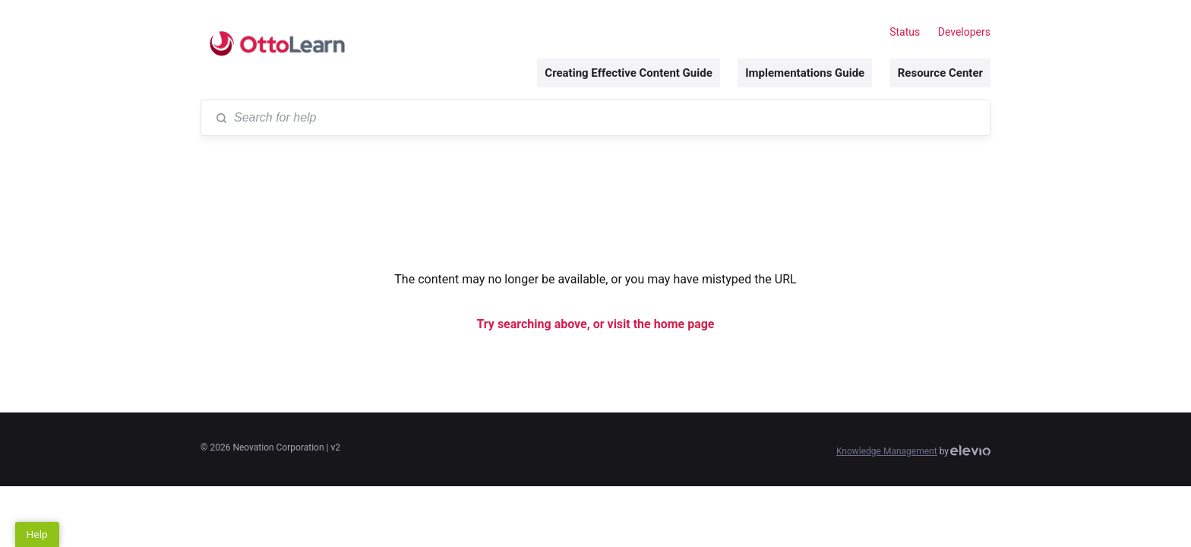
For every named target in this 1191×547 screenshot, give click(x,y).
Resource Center (940, 73)
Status (904, 32)
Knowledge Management (886, 451)
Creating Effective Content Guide (628, 73)
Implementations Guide (804, 73)
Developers (964, 32)
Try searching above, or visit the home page (595, 324)
